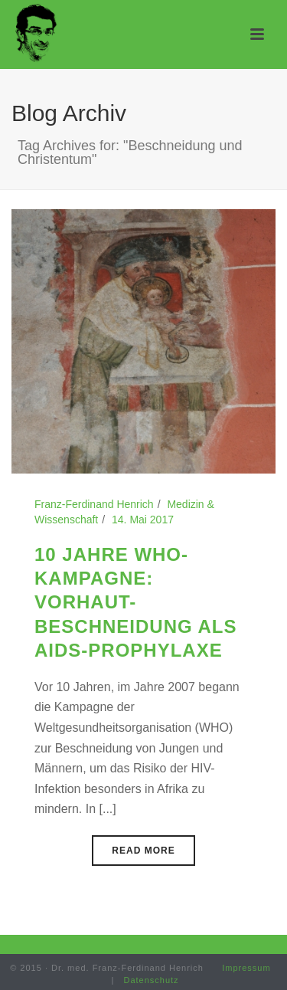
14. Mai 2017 (143, 519)
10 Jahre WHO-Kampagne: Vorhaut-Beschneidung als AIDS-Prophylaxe (135, 602)
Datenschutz (150, 980)
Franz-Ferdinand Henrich (94, 504)
